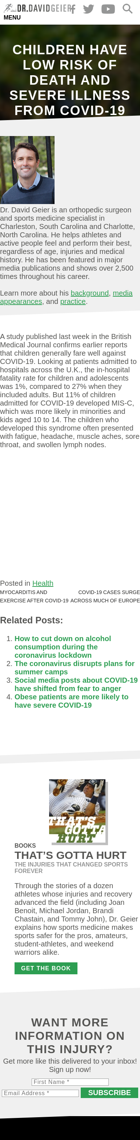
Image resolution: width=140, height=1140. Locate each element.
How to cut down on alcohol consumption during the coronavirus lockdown (63, 647)
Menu (12, 17)
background (90, 293)
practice (73, 301)
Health (42, 583)
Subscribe (109, 1093)
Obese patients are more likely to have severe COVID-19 (71, 701)
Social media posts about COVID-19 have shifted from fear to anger (76, 684)
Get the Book (46, 968)
